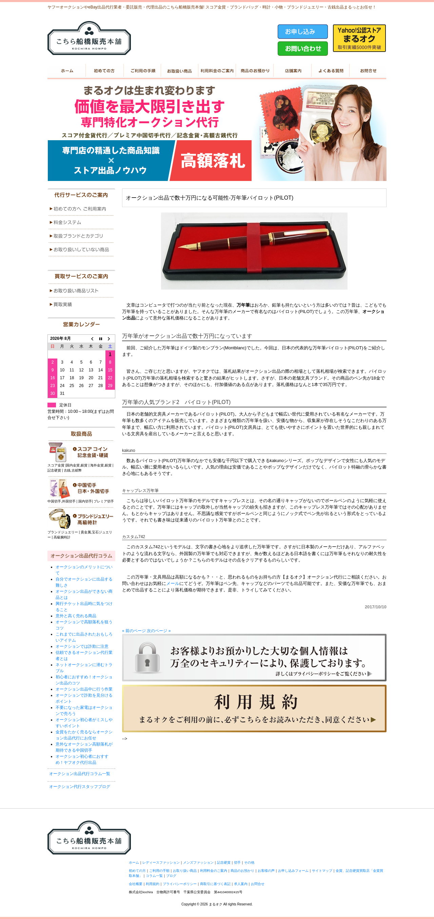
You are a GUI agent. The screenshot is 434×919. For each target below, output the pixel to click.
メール (172, 583)
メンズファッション (198, 862)
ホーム (66, 70)
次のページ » (159, 630)
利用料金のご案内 (217, 70)
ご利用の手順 (141, 70)
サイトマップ (322, 870)
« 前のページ (134, 630)
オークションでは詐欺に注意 (82, 646)
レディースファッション (161, 862)
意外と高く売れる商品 (76, 615)
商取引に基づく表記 (215, 884)
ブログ (171, 876)
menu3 (81, 236)
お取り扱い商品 (179, 70)
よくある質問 (330, 70)
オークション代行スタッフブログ (79, 786)
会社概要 (135, 884)
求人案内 (241, 884)
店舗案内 (292, 70)
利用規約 (152, 884)
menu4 (81, 249)
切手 (237, 862)
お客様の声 (266, 870)
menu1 (81, 209)
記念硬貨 (224, 862)
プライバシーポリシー (180, 884)
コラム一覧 (154, 876)
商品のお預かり (254, 70)
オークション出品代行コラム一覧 (79, 773)
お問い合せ (367, 70)
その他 (249, 862)
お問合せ (257, 884)
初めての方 (104, 70)
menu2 (81, 222)
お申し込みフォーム (293, 870)
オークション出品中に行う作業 (84, 689)
